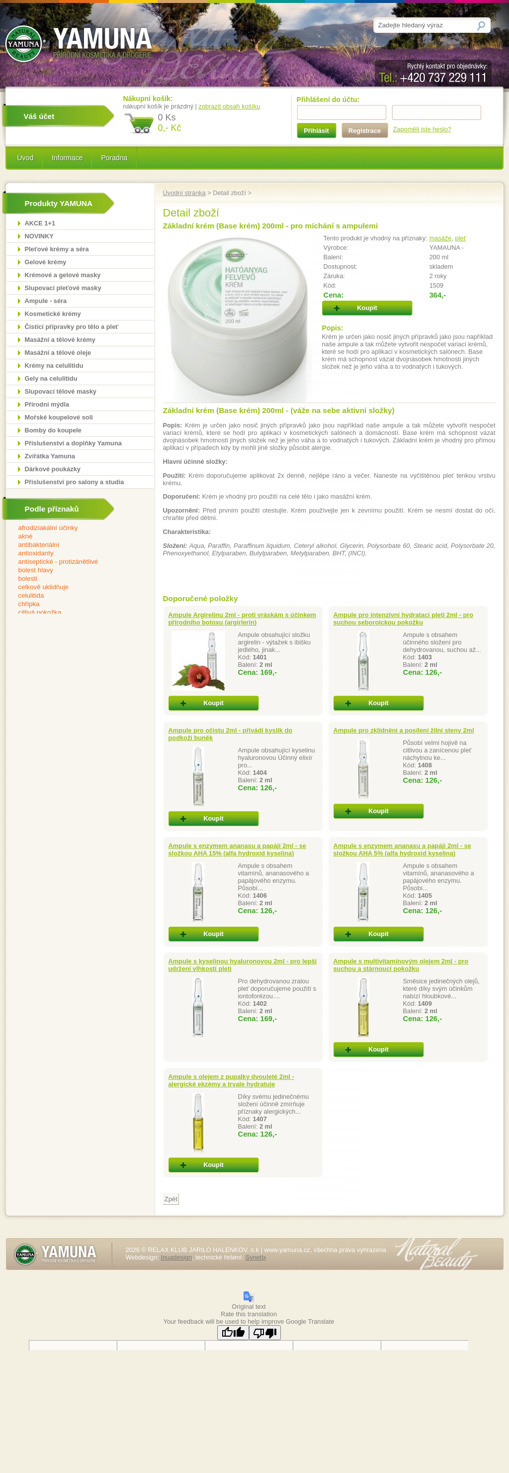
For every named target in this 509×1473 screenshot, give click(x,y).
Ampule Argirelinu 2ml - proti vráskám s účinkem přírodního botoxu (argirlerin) (243, 618)
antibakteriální (73, 545)
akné (73, 536)
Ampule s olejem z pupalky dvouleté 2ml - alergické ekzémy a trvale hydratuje (231, 1080)
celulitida (73, 596)
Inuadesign (176, 1257)
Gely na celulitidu (51, 378)
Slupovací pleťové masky (63, 288)
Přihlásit (316, 130)
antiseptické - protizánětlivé (73, 562)
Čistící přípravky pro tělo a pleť (72, 326)
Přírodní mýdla (47, 404)
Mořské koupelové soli (59, 417)
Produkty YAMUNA (59, 203)
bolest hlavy (73, 570)
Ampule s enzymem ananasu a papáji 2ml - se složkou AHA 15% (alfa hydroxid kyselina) (237, 849)
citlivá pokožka (73, 613)
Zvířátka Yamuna (50, 456)
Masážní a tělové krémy (60, 339)
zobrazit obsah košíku (229, 106)
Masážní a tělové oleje (58, 352)
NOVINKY (39, 236)
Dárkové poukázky (53, 469)
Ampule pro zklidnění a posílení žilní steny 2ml (404, 730)
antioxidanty (73, 553)
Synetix (255, 1257)
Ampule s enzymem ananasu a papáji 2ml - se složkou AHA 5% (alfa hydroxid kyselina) (402, 849)
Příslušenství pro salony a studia (74, 482)
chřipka (73, 604)
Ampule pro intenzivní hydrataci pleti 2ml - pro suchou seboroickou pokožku (404, 618)
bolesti (73, 579)
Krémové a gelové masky (63, 275)
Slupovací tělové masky (60, 391)
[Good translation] (233, 1332)
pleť (460, 238)
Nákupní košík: (148, 99)
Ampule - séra (46, 301)
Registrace (364, 130)
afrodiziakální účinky (73, 528)
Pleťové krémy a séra (57, 249)
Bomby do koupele (53, 430)
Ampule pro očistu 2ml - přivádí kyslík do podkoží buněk (231, 734)
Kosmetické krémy (53, 313)
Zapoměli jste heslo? (422, 129)
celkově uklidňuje (73, 587)
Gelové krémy (46, 262)
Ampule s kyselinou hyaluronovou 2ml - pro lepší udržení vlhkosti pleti (243, 964)
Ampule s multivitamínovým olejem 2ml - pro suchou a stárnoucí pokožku (401, 964)
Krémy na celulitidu (54, 365)
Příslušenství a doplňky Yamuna (73, 443)
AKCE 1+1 (40, 223)
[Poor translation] (265, 1332)
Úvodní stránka (184, 193)
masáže (440, 238)
